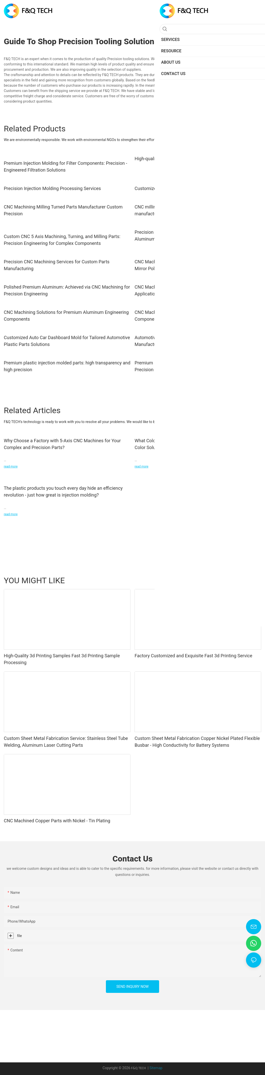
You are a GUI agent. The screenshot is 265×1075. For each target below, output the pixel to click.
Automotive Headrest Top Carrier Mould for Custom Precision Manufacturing (197, 341)
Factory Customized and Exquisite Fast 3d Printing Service (193, 655)
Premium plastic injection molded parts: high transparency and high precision (67, 366)
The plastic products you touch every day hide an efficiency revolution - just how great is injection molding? (63, 491)
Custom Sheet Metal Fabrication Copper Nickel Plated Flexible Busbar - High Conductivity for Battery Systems (197, 742)
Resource (251, 580)
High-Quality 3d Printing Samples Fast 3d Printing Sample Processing (62, 659)
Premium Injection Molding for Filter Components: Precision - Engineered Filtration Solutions (65, 166)
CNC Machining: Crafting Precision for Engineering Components (185, 316)
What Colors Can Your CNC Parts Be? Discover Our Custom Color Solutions (194, 444)
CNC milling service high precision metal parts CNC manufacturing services (186, 210)
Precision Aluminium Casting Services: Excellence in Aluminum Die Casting (187, 235)
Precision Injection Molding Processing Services (52, 188)
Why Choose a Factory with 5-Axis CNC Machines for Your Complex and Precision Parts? (62, 444)
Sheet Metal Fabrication (194, 580)
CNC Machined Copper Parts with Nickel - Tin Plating (57, 820)
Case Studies (228, 580)
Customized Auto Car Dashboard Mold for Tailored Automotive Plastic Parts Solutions (67, 341)
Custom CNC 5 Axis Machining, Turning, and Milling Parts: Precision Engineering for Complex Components (62, 240)
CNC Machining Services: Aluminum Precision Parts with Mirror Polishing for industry (192, 265)
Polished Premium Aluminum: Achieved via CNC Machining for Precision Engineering (67, 290)
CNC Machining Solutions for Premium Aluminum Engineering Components (66, 316)
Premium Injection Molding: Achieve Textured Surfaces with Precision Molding (195, 366)
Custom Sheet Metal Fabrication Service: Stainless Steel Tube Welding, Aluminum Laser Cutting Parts (66, 742)
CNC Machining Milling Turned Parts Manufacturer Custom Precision (63, 210)
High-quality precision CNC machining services (182, 158)
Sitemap (155, 1068)
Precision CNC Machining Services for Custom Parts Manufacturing (56, 265)
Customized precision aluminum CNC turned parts (185, 188)
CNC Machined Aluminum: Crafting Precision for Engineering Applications (196, 290)
